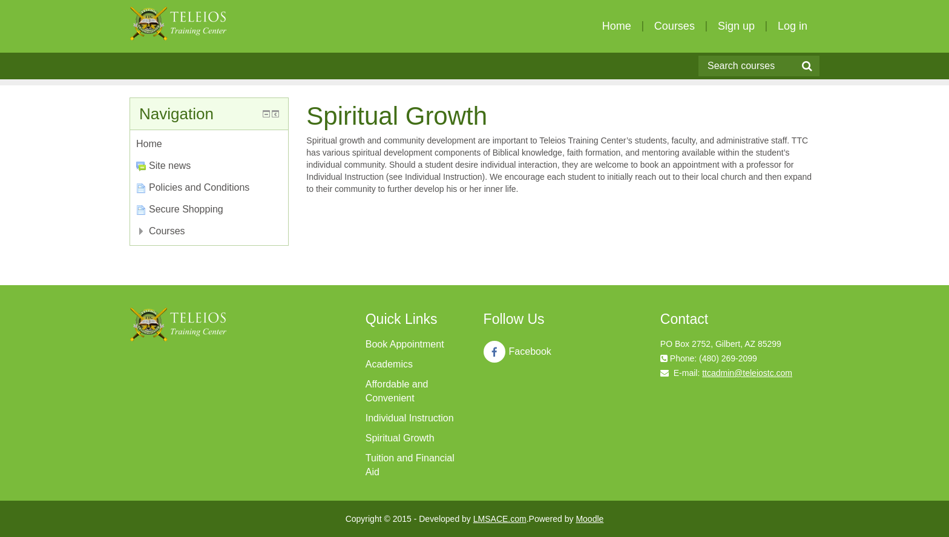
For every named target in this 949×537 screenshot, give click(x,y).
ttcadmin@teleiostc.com (747, 373)
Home (616, 26)
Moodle (589, 519)
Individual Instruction (410, 418)
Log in (792, 26)
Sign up (736, 26)
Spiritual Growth (400, 438)
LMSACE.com (500, 519)
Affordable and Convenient (397, 391)
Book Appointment (405, 344)
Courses (674, 26)
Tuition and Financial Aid (410, 465)
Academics (389, 364)
